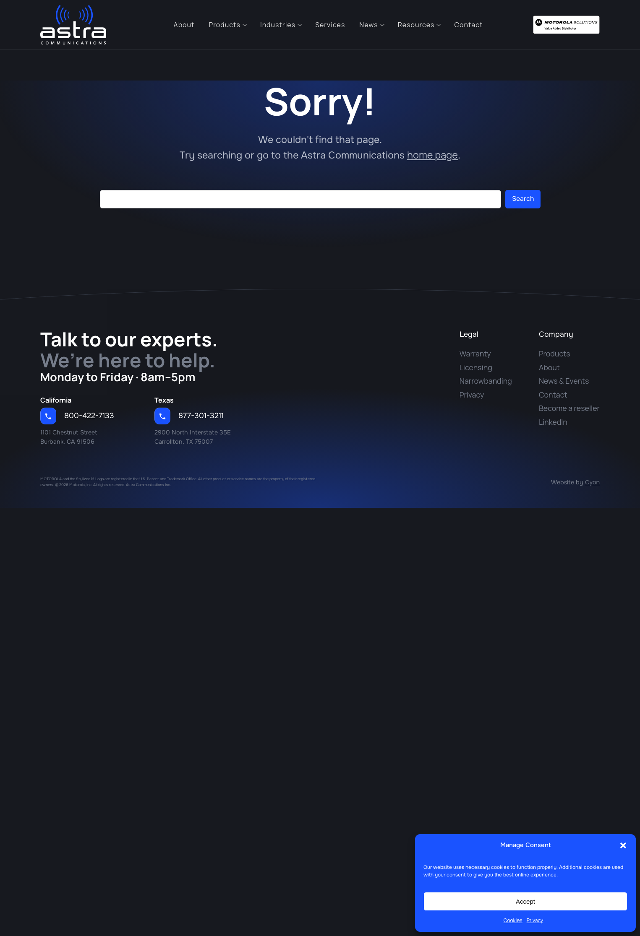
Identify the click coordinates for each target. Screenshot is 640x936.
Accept (525, 901)
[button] (623, 845)
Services (330, 24)
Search (523, 198)
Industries (277, 24)
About (184, 24)
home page (432, 154)
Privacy (535, 920)
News (368, 24)
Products (224, 24)
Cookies (513, 920)
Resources (416, 24)
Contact (468, 24)
